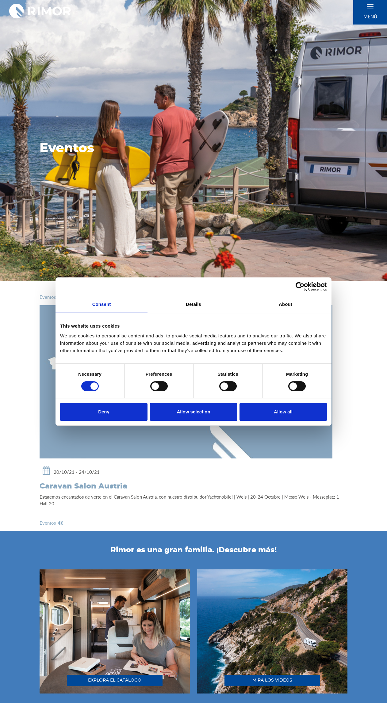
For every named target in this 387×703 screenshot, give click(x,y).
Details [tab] (193, 304)
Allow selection (193, 411)
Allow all (283, 411)
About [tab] (285, 304)
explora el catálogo (114, 680)
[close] (370, 6)
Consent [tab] (101, 304)
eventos (51, 297)
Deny (103, 411)
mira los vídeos (272, 680)
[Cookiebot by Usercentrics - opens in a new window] (300, 286)
